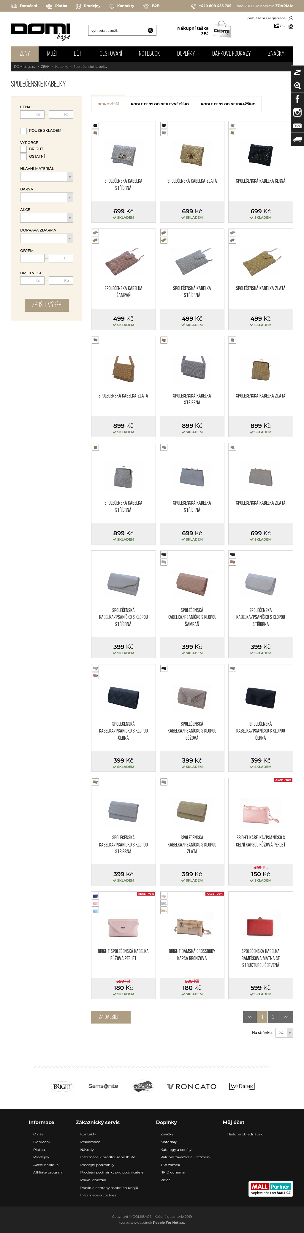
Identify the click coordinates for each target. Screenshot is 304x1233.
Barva (26, 189)
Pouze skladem (45, 130)
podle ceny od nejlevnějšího (160, 104)
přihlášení (256, 18)
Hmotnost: (31, 273)
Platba (56, 6)
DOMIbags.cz (25, 67)
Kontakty (122, 6)
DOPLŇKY (186, 54)
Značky (276, 54)
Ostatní (37, 156)
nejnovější (108, 104)
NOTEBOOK (149, 54)
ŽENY (25, 54)
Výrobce (29, 143)
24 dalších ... (111, 1017)
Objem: (27, 251)
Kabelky (61, 67)
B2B (151, 6)
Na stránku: (262, 1033)
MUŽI (52, 54)
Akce (25, 210)
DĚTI (78, 54)
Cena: (25, 107)
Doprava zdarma (38, 230)
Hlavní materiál (37, 168)
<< (250, 1017)
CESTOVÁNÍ (111, 54)
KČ (276, 26)
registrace (277, 18)
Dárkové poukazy (231, 54)
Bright (36, 149)
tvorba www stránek (152, 1223)
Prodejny (88, 6)
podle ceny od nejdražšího (228, 104)
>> (286, 1017)
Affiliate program (48, 1172)
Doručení (24, 6)
